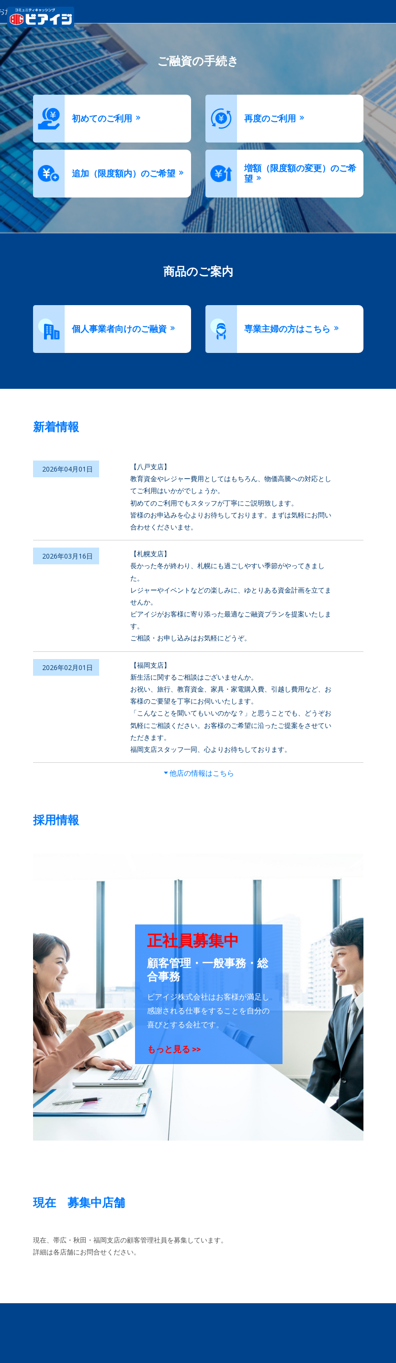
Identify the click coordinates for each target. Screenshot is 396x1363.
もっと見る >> (174, 1049)
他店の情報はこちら (202, 772)
